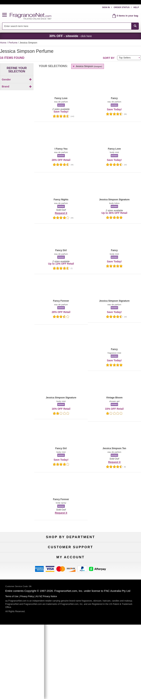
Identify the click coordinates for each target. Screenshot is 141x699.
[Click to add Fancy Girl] (16, 132)
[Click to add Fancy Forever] (16, 128)
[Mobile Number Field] (78, 672)
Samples (70, 554)
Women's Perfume (22, 554)
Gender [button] (17, 79)
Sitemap (118, 602)
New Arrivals (118, 554)
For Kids (118, 548)
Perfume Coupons (118, 608)
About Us (22, 602)
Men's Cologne (22, 560)
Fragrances (22, 548)
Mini (118, 560)
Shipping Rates (70, 602)
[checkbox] (16, 85)
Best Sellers (70, 560)
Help (136, 7)
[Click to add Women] (16, 85)
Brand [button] (17, 92)
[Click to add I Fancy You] (16, 149)
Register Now (22, 644)
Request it (61, 213)
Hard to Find (118, 566)
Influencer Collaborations (22, 614)
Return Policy (70, 590)
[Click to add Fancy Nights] (16, 140)
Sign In (106, 7)
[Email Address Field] (78, 663)
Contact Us (22, 596)
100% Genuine (118, 590)
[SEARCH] (135, 26)
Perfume (13, 42)
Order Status (122, 7)
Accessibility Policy (22, 608)
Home (3, 42)
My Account (22, 638)
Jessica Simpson (87, 66)
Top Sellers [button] (125, 57)
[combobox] (70, 26)
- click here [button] (70, 36)
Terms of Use (118, 596)
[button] (6, 15)
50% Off (70, 548)
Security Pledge (70, 596)
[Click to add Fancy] (16, 124)
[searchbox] (66, 26)
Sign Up (70, 680)
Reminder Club (70, 644)
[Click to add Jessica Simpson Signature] (16, 159)
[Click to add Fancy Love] (16, 136)
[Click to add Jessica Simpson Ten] (16, 165)
